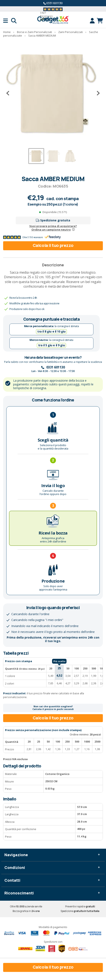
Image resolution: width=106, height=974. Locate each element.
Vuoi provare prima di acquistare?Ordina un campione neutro (53, 227)
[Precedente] (9, 93)
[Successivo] (96, 93)
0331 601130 (54, 3)
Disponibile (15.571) (55, 212)
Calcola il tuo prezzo (53, 245)
